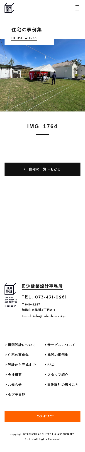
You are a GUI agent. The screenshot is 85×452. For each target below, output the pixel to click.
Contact (46, 416)
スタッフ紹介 (57, 375)
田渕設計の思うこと (63, 385)
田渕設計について (22, 345)
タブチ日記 (16, 395)
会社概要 (15, 375)
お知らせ (15, 385)
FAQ (51, 365)
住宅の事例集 (18, 355)
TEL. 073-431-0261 (44, 297)
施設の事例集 (57, 355)
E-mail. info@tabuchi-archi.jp (44, 316)
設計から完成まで (22, 365)
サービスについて (61, 345)
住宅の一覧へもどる (45, 169)
